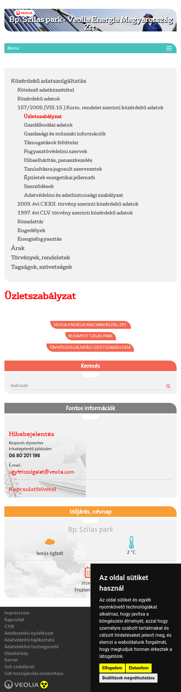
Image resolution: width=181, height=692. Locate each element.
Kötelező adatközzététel (45, 89)
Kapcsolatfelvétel (32, 489)
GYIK (9, 626)
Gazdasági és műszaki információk (65, 133)
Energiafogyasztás (39, 238)
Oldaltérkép (16, 653)
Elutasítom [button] (138, 668)
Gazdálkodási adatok (48, 124)
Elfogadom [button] (112, 668)
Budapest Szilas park (90, 336)
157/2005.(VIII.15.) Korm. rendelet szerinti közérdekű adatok (90, 107)
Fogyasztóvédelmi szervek (55, 151)
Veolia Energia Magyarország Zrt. (90, 325)
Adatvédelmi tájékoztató (29, 640)
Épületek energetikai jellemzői (59, 177)
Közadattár (30, 221)
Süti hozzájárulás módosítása (33, 673)
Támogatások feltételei (51, 142)
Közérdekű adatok (38, 98)
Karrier (11, 660)
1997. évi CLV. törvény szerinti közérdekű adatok (75, 212)
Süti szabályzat (19, 666)
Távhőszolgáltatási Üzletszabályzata (90, 347)
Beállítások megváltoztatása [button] (128, 678)
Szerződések (39, 186)
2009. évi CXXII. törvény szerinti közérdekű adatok (77, 203)
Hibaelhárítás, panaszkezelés (58, 160)
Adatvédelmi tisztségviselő (31, 647)
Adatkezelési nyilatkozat (28, 633)
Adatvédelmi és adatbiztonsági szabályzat (73, 195)
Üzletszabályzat (43, 116)
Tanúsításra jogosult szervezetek (63, 168)
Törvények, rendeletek (40, 257)
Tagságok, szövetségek (41, 267)
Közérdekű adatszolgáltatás (48, 81)
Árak (17, 248)
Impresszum (16, 613)
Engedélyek (31, 230)
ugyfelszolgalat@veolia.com (41, 471)
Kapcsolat (14, 619)
